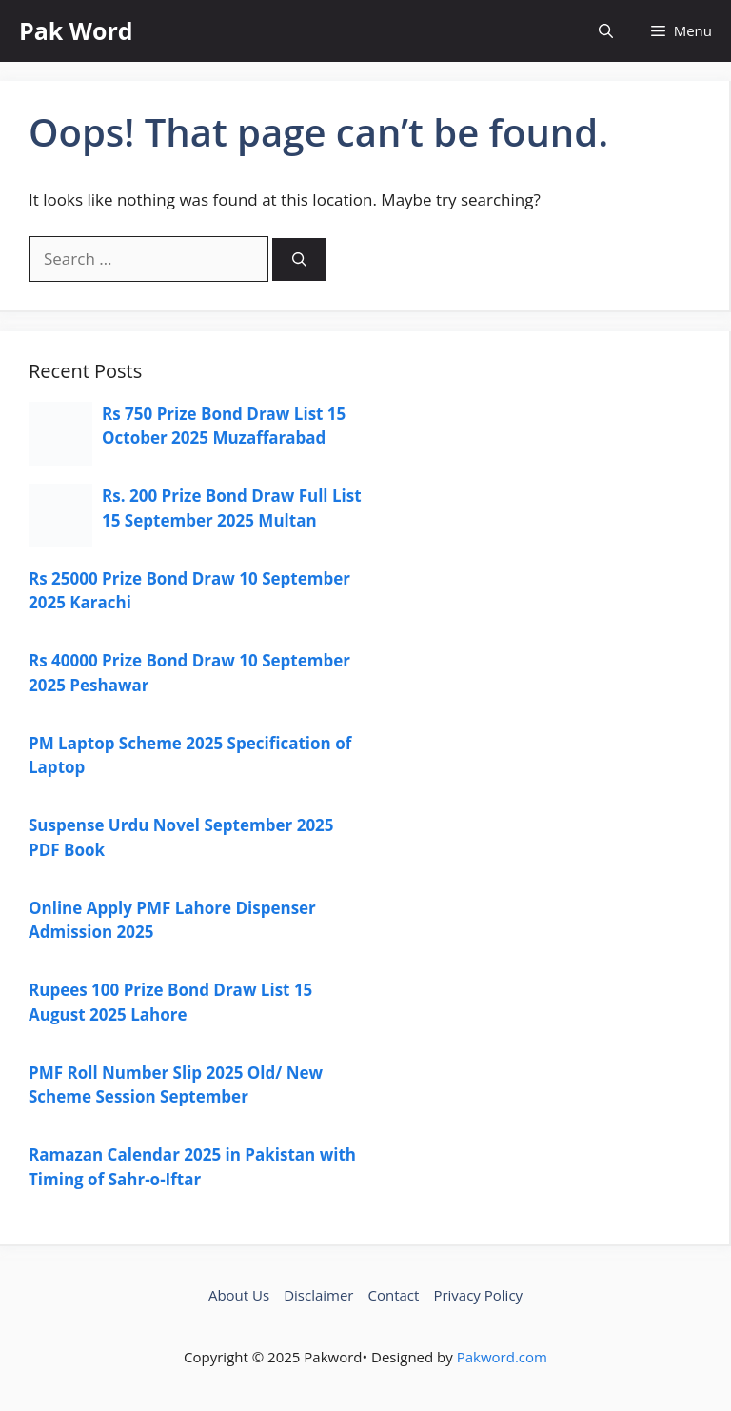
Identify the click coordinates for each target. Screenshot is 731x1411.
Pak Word (76, 30)
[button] (606, 31)
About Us (238, 1294)
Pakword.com (502, 1356)
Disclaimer (318, 1294)
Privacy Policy (478, 1294)
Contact (394, 1294)
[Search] (299, 259)
